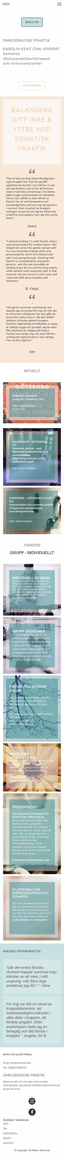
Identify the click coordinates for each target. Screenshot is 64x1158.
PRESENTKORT (24, 807)
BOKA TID (18, 409)
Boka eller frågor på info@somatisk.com (21, 722)
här (35, 598)
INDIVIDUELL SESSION (31, 578)
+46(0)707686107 (16, 1067)
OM (5, 1128)
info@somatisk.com (20, 1063)
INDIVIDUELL (10, 1133)
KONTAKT (8, 1143)
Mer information (23, 406)
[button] (59, 4)
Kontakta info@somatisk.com (30, 860)
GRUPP (7, 1138)
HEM (5, 1123)
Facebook (22, 920)
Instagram (40, 920)
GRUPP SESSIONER (28, 631)
